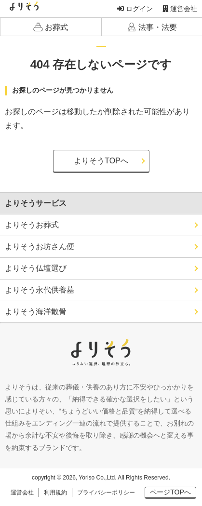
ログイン (135, 9)
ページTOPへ (170, 492)
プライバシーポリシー (106, 492)
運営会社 (179, 9)
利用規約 (55, 492)
